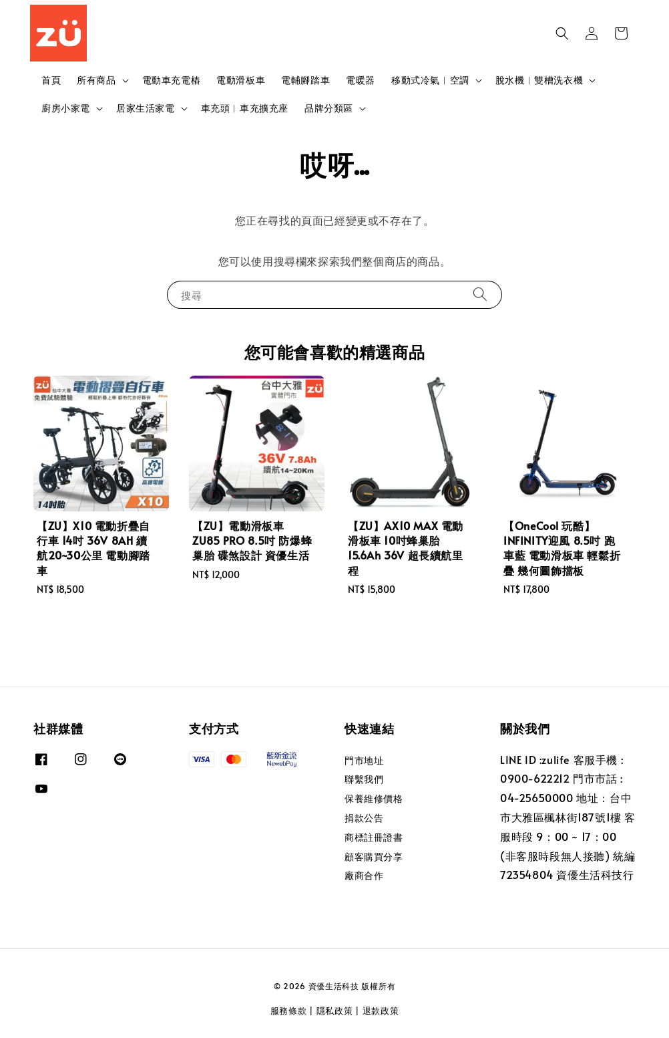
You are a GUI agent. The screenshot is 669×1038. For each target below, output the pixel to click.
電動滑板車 (240, 80)
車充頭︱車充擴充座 (244, 108)
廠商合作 (364, 875)
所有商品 (96, 80)
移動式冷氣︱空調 (430, 80)
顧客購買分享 (374, 856)
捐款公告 (364, 817)
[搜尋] (480, 294)
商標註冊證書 (374, 837)
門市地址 (364, 761)
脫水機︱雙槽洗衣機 (539, 80)
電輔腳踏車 (305, 80)
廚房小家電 (65, 108)
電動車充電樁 (171, 80)
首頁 (51, 80)
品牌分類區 (328, 108)
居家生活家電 (145, 108)
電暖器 (360, 80)
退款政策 (381, 1011)
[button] (562, 33)
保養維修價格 (374, 798)
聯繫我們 (364, 779)
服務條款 (288, 1011)
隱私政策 (334, 1011)
